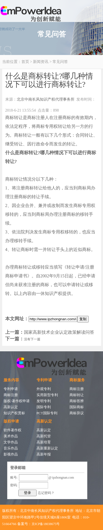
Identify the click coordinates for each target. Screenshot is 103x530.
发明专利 (44, 401)
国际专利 (44, 407)
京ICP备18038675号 (46, 524)
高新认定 (11, 407)
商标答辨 (76, 401)
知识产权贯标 (14, 413)
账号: (14, 477)
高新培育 (44, 442)
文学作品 (11, 442)
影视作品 (11, 454)
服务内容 (11, 380)
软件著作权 (12, 430)
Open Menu (97, 8)
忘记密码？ (46, 493)
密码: (14, 485)
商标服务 (77, 380)
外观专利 (44, 389)
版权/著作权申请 (17, 401)
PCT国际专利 (47, 413)
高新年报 (44, 454)
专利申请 (11, 389)
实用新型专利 (47, 395)
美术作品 (11, 436)
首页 (25, 62)
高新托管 (44, 436)
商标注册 (11, 395)
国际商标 (76, 407)
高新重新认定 (47, 448)
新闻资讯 (40, 62)
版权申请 (11, 421)
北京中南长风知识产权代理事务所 (45, 99)
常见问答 (60, 62)
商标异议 (76, 413)
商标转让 (76, 395)
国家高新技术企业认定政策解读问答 (59, 332)
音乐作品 (11, 448)
